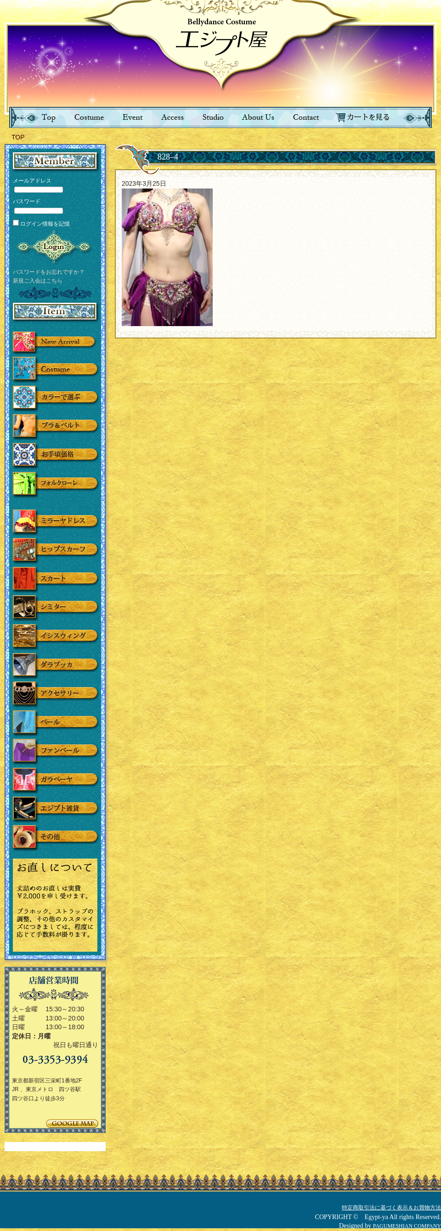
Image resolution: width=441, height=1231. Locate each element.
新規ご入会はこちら (37, 280)
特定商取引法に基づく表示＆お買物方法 (391, 1207)
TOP (18, 137)
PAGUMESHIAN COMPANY (407, 1226)
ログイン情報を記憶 (41, 224)
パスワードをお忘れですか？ (49, 272)
